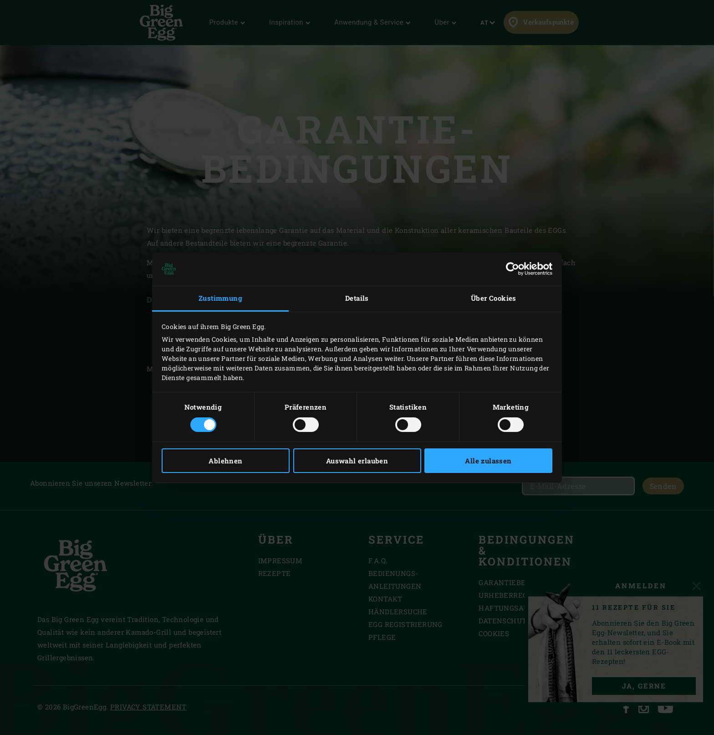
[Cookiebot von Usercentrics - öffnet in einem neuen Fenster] (512, 269)
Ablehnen (225, 460)
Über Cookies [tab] (493, 298)
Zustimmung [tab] (220, 298)
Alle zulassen (488, 460)
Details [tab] (357, 298)
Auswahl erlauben (357, 460)
